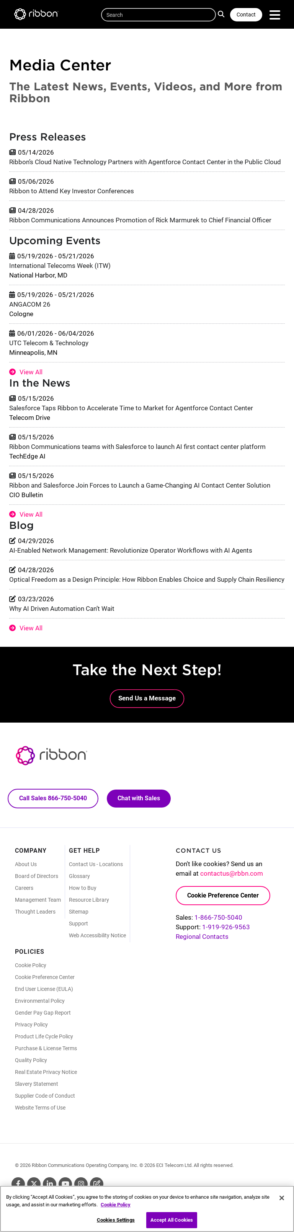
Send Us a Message (147, 698)
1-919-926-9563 (226, 927)
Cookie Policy (30, 965)
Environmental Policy (40, 1001)
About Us (26, 864)
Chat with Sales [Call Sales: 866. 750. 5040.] (139, 798)
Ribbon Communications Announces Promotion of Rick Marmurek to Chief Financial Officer (140, 220)
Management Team (38, 900)
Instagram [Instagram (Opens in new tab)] (81, 1184)
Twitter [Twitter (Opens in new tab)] (34, 1184)
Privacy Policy (31, 1024)
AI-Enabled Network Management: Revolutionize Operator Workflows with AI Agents (130, 550)
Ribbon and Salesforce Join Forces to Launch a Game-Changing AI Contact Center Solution (139, 485)
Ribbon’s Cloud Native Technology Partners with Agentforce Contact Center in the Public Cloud (145, 162)
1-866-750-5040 (218, 917)
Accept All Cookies (171, 1223)
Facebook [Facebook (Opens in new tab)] (18, 1184)
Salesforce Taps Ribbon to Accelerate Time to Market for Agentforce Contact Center (131, 408)
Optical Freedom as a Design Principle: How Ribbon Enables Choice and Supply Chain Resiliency (146, 579)
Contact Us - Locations (96, 864)
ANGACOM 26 (30, 304)
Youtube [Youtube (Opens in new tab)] (65, 1184)
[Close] (281, 1200)
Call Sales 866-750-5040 (53, 798)
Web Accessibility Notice (97, 935)
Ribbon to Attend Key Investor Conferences (71, 191)
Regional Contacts (202, 936)
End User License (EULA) (44, 989)
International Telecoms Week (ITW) (60, 265)
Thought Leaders (35, 912)
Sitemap (78, 912)
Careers (24, 888)
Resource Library (89, 900)
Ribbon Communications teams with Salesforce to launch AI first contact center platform (137, 446)
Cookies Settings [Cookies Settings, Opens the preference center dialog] (116, 1223)
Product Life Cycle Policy (44, 1036)
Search (222, 13)
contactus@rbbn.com (231, 873)
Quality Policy (31, 1060)
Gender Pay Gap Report (43, 1013)
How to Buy (82, 888)
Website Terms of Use (40, 1108)
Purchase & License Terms (46, 1048)
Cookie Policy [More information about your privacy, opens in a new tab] (116, 1207)
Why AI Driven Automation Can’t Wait (61, 608)
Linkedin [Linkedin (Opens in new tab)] (49, 1184)
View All (31, 372)
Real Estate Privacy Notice (46, 1072)
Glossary (79, 876)
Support (78, 923)
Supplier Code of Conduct (45, 1096)
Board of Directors (36, 876)
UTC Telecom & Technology (48, 343)
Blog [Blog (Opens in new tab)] (96, 1184)
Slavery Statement (36, 1084)
